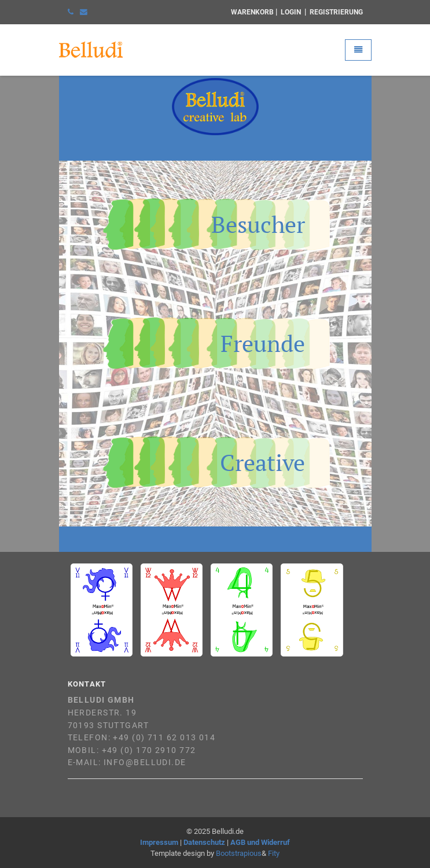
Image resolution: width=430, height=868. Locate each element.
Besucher (258, 224)
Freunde (262, 343)
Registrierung (336, 12)
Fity (274, 853)
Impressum (159, 842)
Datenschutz (204, 842)
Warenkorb (252, 12)
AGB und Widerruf (260, 842)
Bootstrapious (239, 853)
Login (291, 12)
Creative (262, 462)
